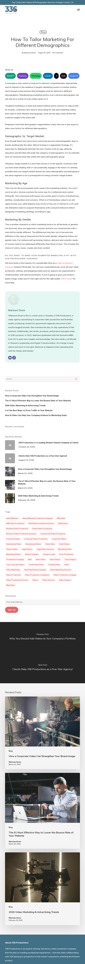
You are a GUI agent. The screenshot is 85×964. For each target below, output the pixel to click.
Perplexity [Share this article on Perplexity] (23, 76)
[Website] (14, 358)
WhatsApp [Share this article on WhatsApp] (35, 76)
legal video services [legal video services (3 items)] (45, 549)
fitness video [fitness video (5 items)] (11, 549)
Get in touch (66, 278)
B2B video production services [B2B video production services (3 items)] (41, 523)
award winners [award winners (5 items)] (12, 518)
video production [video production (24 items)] (13, 575)
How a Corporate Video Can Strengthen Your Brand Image (32, 396)
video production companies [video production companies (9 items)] (37, 575)
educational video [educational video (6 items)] (13, 544)
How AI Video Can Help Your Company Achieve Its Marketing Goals (36, 415)
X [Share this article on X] (56, 76)
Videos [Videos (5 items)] (35, 580)
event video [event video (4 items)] (50, 544)
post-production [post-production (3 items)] (66, 554)
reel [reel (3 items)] (30, 559)
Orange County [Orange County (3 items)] (49, 554)
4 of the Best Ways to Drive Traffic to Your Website (29, 410)
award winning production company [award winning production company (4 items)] (38, 518)
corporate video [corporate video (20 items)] (13, 539)
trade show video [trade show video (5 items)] (36, 565)
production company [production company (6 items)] (15, 559)
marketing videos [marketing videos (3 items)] (13, 554)
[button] (78, 10)
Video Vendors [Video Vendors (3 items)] (65, 580)
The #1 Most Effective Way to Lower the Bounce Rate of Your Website (38, 400)
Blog (43, 32)
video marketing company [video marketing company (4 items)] (35, 570)
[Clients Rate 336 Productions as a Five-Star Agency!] (42, 668)
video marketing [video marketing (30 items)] (13, 570)
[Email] (10, 358)
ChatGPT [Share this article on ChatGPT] (10, 76)
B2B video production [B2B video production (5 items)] (15, 523)
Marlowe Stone (30, 53)
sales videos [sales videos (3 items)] (55, 559)
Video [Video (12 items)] (66, 565)
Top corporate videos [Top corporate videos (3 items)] (15, 565)
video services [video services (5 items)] (48, 580)
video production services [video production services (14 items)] (17, 580)
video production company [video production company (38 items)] (64, 575)
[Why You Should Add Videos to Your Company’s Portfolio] (42, 637)
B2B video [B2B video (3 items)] (61, 518)
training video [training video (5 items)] (54, 565)
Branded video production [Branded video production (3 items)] (17, 529)
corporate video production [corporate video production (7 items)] (36, 539)
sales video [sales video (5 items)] (40, 559)
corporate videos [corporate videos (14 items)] (59, 539)
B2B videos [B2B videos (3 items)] (63, 523)
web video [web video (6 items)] (10, 585)
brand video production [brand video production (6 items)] (42, 529)
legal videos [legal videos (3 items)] (27, 549)
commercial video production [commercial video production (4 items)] (53, 534)
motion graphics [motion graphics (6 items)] (32, 554)
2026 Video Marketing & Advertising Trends (25, 405)
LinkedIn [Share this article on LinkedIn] (48, 76)
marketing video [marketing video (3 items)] (65, 549)
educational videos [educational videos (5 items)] (33, 544)
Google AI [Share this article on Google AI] (74, 76)
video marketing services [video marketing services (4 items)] (60, 570)
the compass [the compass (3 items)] (70, 559)
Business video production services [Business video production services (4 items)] (21, 534)
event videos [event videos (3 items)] (64, 544)
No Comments (57, 53)
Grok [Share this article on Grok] (63, 76)
